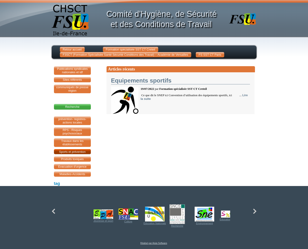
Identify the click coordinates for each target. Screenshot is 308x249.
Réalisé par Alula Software (153, 243)
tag (57, 183)
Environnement (204, 216)
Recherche (177, 215)
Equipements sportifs (141, 80)
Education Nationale (155, 216)
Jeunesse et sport (103, 215)
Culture (128, 216)
